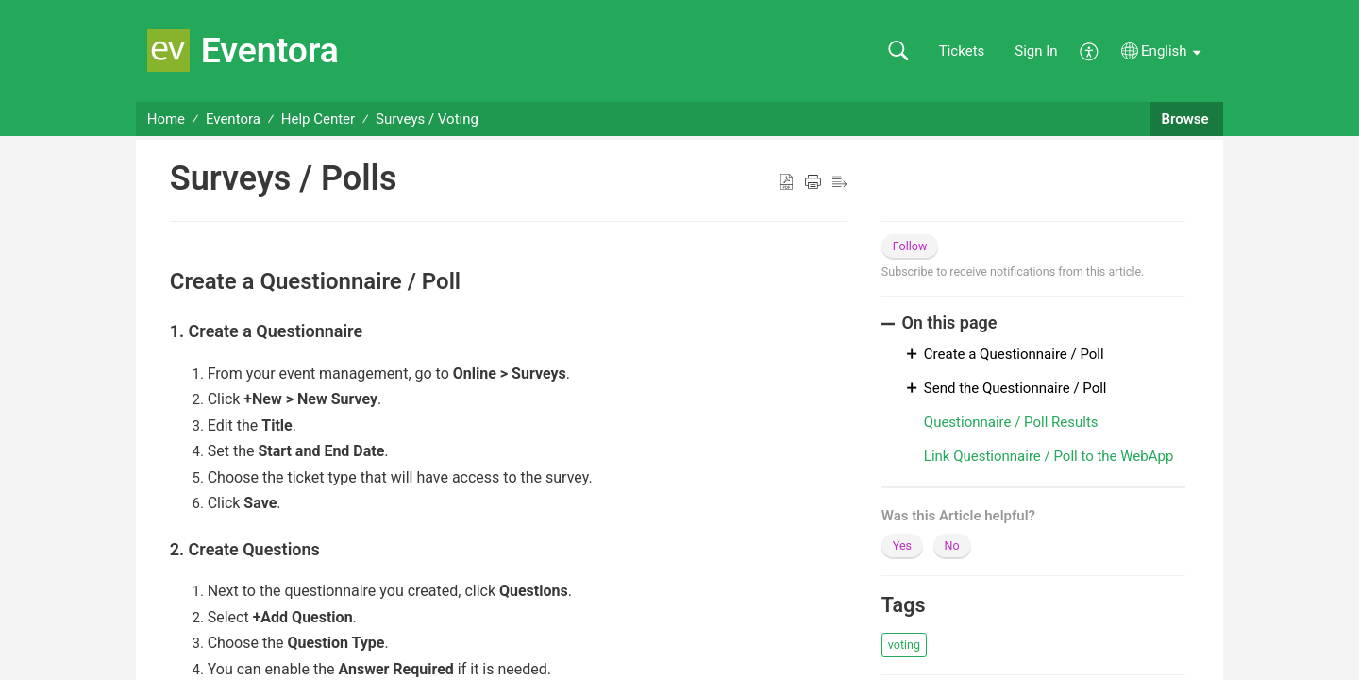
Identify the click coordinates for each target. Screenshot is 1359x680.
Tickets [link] (962, 51)
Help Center (318, 119)
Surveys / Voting (427, 119)
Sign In (1036, 51)
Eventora (233, 119)
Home (166, 119)
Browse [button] (1187, 119)
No (952, 545)
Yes (902, 545)
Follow (910, 246)
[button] (898, 51)
